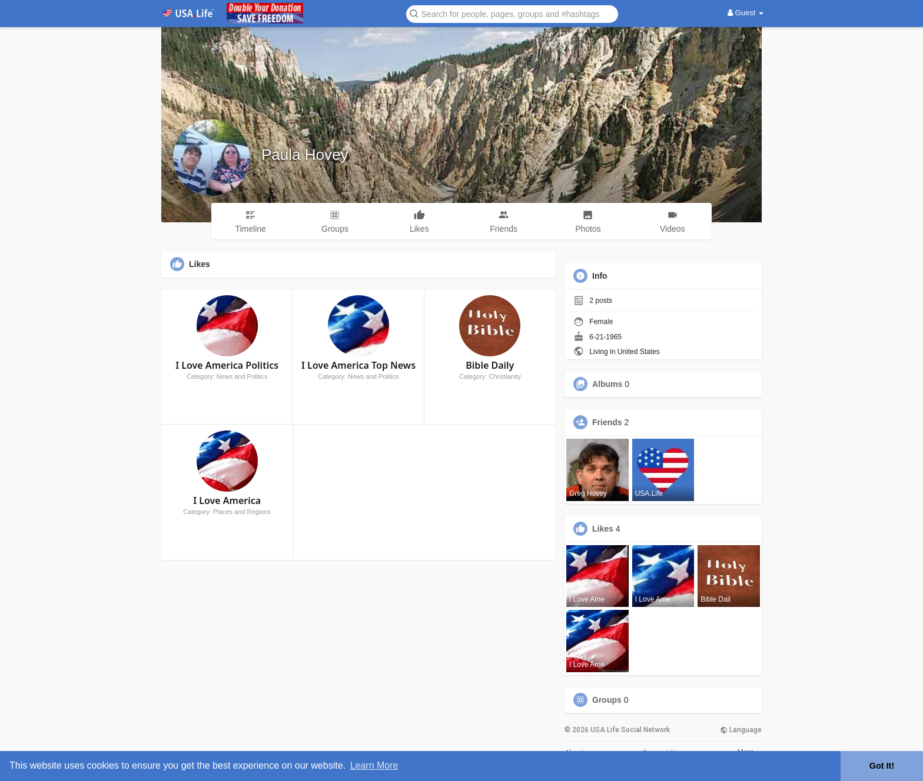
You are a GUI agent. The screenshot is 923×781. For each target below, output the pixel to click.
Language (741, 729)
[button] (512, 13)
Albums (607, 384)
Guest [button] (745, 12)
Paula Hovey (304, 154)
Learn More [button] (374, 765)
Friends (607, 422)
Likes (602, 528)
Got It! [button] (881, 765)
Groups (607, 700)
